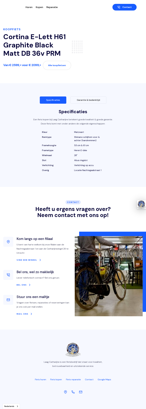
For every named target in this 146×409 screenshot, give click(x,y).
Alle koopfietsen (57, 65)
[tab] (53, 100)
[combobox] (11, 406)
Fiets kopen (56, 379)
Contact (89, 379)
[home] (13, 7)
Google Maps (104, 379)
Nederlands (9, 406)
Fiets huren (40, 379)
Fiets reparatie (73, 379)
